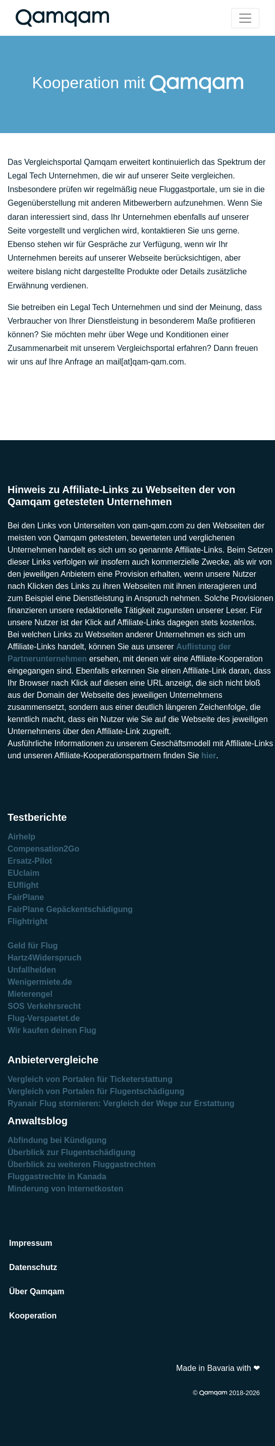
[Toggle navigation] (245, 18)
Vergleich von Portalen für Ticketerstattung (90, 1079)
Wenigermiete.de (40, 982)
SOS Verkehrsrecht (44, 1006)
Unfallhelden (32, 970)
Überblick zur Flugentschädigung (71, 1152)
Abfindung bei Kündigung (57, 1140)
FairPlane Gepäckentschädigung (70, 909)
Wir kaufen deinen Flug (52, 1030)
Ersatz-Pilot (30, 861)
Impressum (30, 1243)
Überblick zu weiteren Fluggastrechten (81, 1164)
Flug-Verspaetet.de (44, 1018)
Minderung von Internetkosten (65, 1188)
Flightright (27, 921)
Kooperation (33, 1315)
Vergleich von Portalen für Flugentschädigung (96, 1091)
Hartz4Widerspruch (45, 957)
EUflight (23, 885)
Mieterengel (30, 994)
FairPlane (26, 897)
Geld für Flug (33, 945)
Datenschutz (33, 1267)
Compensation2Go (43, 849)
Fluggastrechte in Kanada (57, 1176)
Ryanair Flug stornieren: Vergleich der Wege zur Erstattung (121, 1103)
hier (208, 755)
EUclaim (23, 873)
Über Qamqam (36, 1291)
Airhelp (21, 836)
